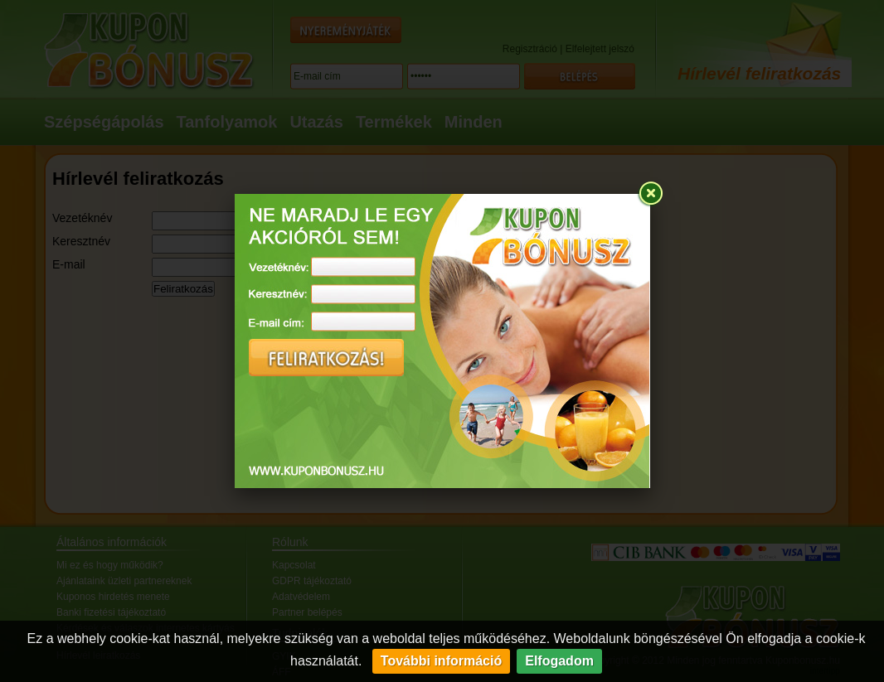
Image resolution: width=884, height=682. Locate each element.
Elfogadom (559, 661)
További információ (441, 661)
